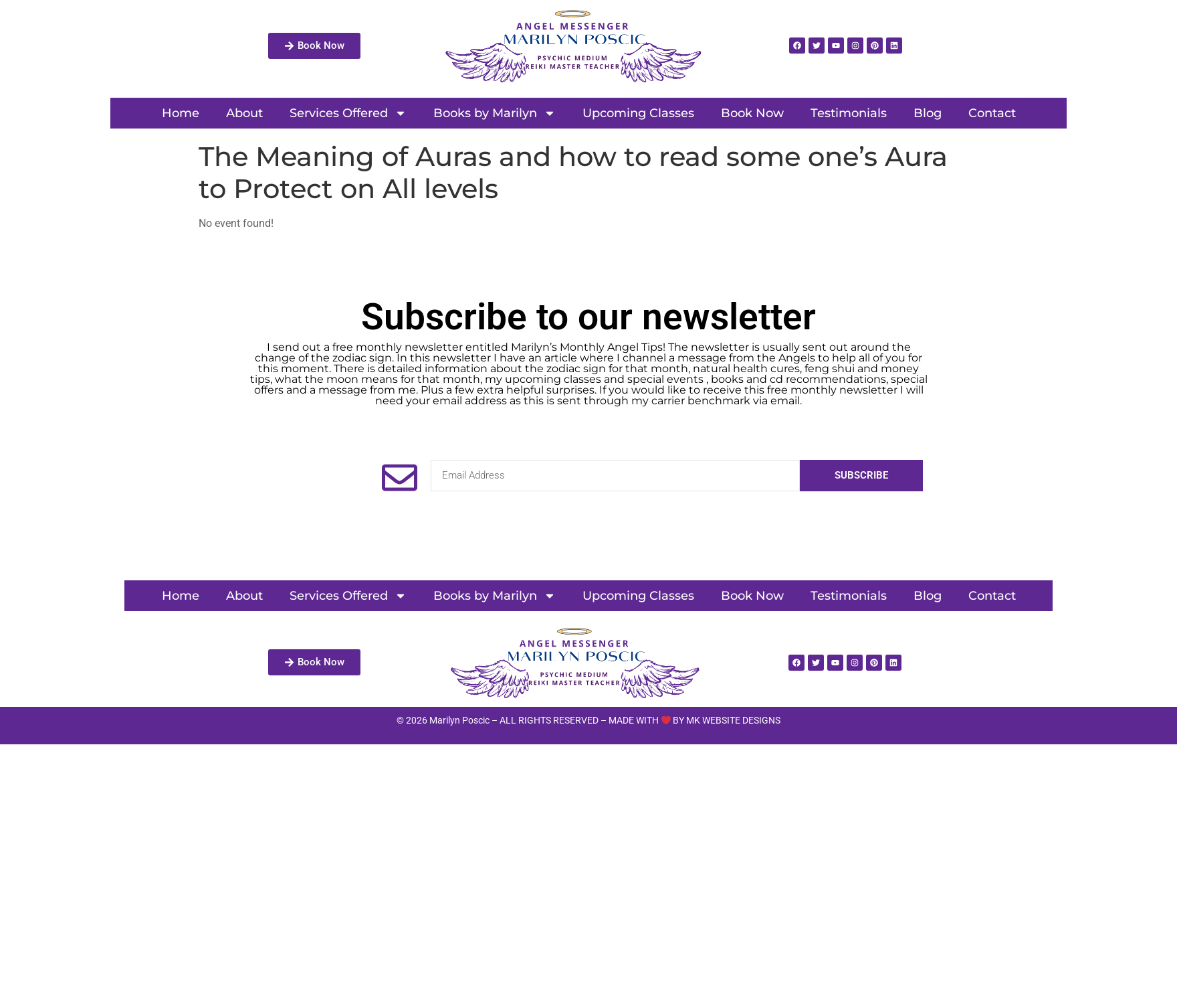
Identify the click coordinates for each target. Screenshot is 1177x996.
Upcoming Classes (638, 113)
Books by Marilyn (494, 113)
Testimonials (849, 113)
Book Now (752, 113)
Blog (928, 113)
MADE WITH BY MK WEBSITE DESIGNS (695, 720)
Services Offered (348, 113)
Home (180, 113)
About (244, 113)
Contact (992, 113)
